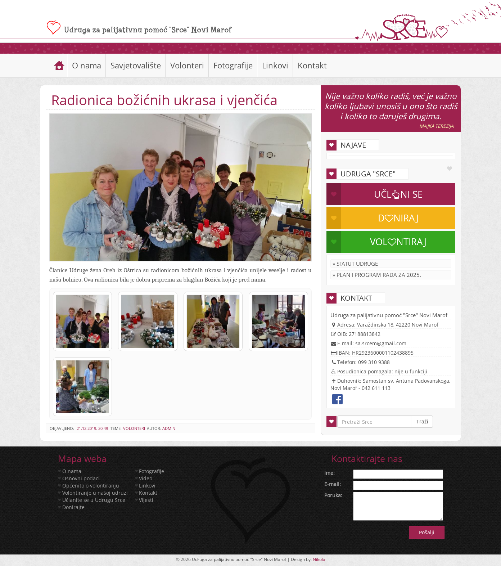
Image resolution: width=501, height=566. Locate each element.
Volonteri (187, 65)
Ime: (329, 473)
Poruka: (333, 495)
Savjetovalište (135, 65)
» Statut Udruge (355, 263)
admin (168, 428)
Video (145, 478)
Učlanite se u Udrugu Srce (93, 500)
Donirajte (73, 507)
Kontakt (312, 65)
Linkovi (275, 65)
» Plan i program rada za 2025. (377, 274)
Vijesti (146, 500)
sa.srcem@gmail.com (380, 343)
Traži (422, 421)
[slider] (250, 48)
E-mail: (332, 484)
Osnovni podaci (81, 478)
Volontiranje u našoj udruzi (95, 492)
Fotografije (233, 65)
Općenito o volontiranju (90, 485)
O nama (86, 65)
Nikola (319, 559)
